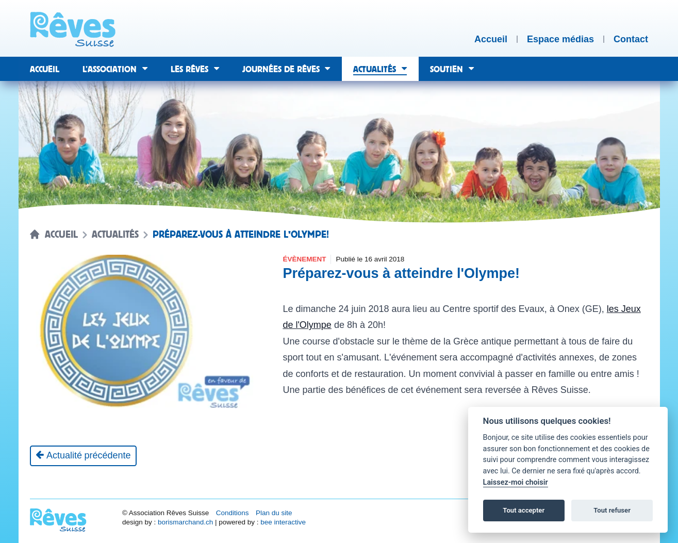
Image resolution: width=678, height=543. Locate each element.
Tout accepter (523, 510)
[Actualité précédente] (83, 456)
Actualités (115, 234)
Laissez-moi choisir (515, 482)
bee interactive (283, 522)
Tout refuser (612, 510)
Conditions (232, 513)
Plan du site (274, 513)
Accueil (61, 234)
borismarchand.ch (185, 522)
